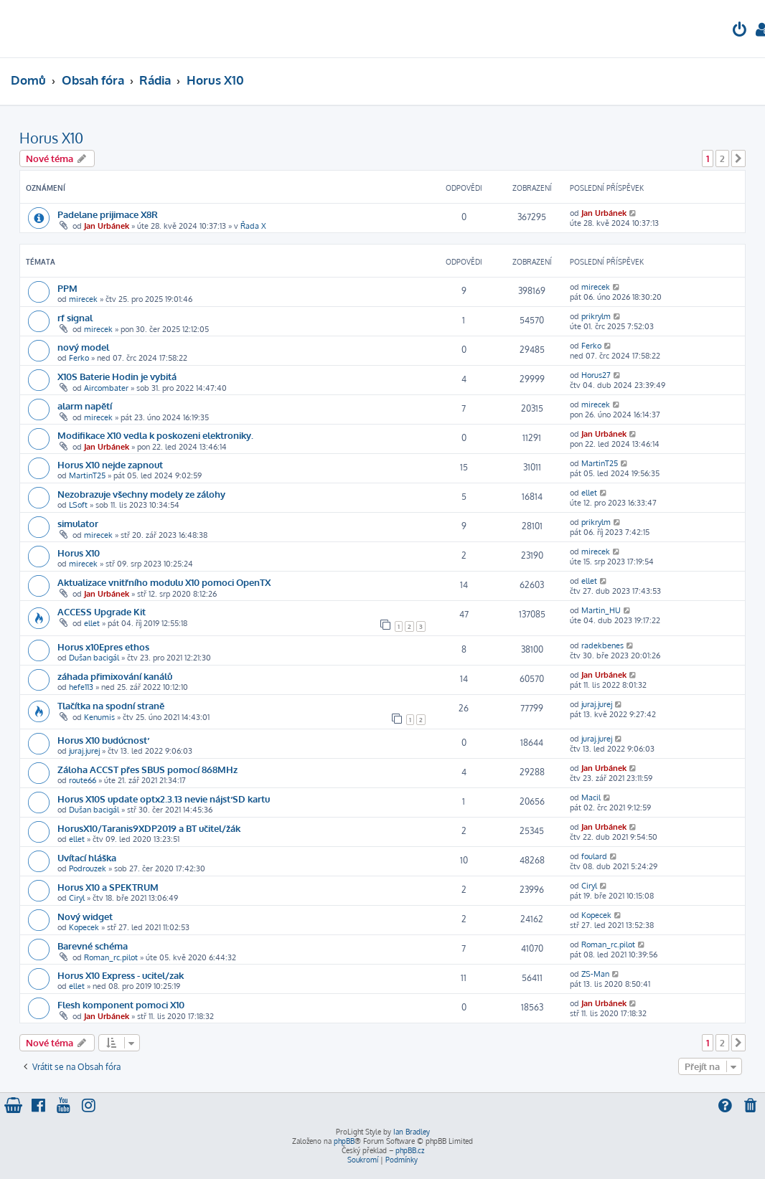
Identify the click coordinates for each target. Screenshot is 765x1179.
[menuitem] (740, 31)
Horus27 (596, 375)
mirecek (83, 299)
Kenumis (99, 717)
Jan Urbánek (106, 226)
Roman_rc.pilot (111, 957)
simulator (77, 523)
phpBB (344, 1141)
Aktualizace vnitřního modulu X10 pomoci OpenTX (164, 582)
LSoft (78, 505)
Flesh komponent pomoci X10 (120, 1004)
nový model (83, 347)
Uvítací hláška (86, 857)
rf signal (75, 317)
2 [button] (722, 158)
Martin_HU (601, 610)
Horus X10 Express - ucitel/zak (120, 975)
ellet (589, 493)
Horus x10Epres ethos (103, 646)
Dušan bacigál (94, 658)
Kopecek (84, 927)
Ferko (79, 358)
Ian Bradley (411, 1131)
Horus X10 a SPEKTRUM (108, 887)
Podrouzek (87, 868)
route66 (82, 780)
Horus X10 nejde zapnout (110, 464)
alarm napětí (84, 405)
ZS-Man (595, 974)
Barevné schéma (92, 945)
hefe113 (81, 687)
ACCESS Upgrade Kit (101, 611)
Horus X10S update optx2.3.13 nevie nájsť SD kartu (163, 798)
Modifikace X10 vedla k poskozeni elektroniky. (155, 435)
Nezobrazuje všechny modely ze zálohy (141, 494)
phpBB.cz (409, 1150)
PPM (67, 288)
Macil (591, 797)
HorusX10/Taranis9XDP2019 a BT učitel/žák (148, 828)
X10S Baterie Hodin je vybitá (117, 376)
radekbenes (602, 645)
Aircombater (106, 388)
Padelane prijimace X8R (107, 214)
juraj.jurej (596, 704)
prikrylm (596, 316)
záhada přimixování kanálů (114, 676)
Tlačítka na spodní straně (110, 705)
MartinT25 (87, 475)
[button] (738, 158)
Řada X (253, 226)
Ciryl (77, 898)
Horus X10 (51, 137)
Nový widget (85, 916)
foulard (594, 856)
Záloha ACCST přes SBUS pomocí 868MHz (147, 769)
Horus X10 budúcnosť (102, 740)
